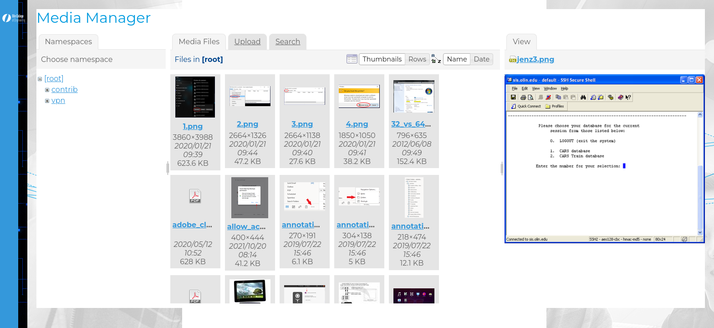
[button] (382, 59)
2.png (247, 124)
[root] (54, 78)
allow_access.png (260, 226)
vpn (58, 100)
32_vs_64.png (416, 124)
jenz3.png (536, 59)
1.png (193, 126)
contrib (64, 89)
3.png (302, 124)
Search (288, 41)
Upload (248, 41)
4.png (357, 124)
